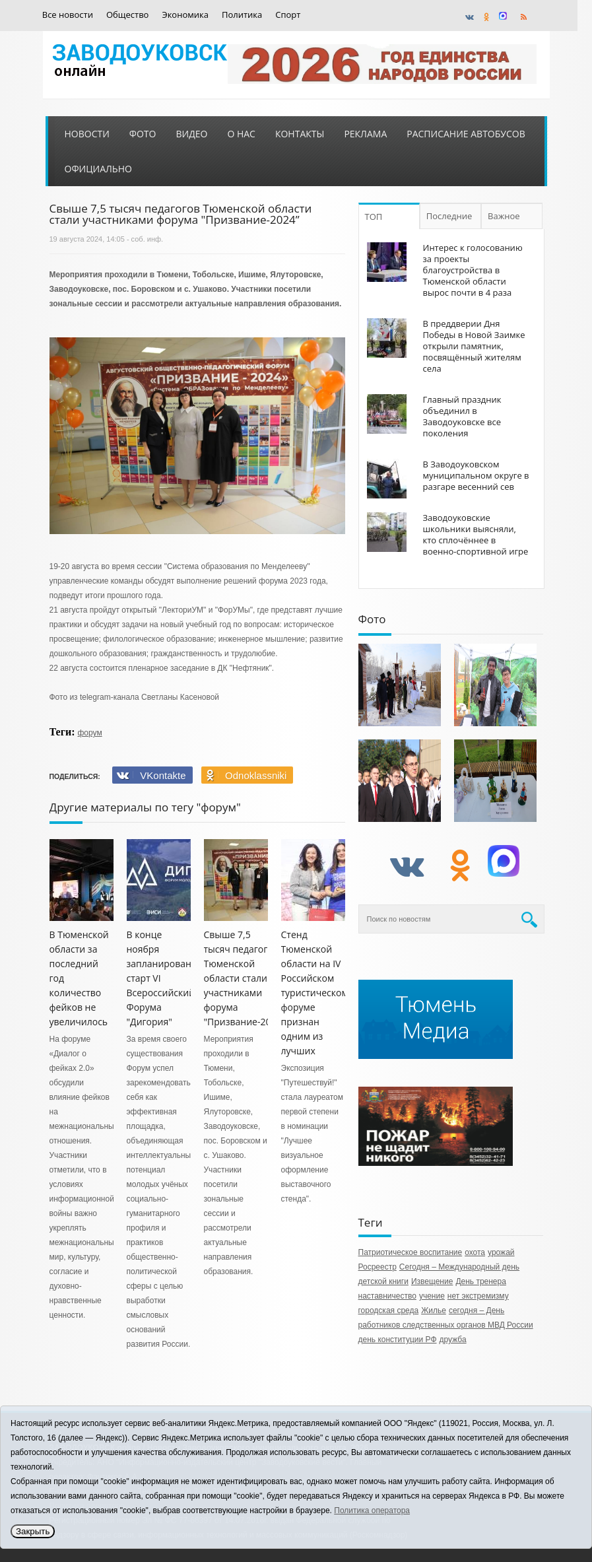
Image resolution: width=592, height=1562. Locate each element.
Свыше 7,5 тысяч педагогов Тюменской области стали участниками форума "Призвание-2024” (244, 978)
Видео (191, 133)
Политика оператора (372, 1510)
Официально (98, 168)
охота (475, 1252)
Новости (87, 133)
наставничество (387, 1296)
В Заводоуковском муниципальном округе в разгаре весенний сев (476, 475)
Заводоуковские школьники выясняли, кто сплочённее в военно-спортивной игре (476, 540)
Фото (142, 133)
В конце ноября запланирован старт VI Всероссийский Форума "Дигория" (161, 978)
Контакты (299, 133)
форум (89, 732)
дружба (453, 1339)
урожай (501, 1252)
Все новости (67, 15)
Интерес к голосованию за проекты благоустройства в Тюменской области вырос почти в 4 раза (473, 270)
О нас (241, 133)
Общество (127, 15)
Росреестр (377, 1267)
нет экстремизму (478, 1296)
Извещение (432, 1281)
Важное (504, 216)
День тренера (480, 1281)
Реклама (365, 133)
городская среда (388, 1310)
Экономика (185, 15)
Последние (449, 216)
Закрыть (32, 1531)
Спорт (287, 15)
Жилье (433, 1310)
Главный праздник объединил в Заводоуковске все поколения (462, 416)
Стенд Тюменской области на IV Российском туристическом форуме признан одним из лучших (314, 992)
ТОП (374, 216)
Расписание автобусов (466, 133)
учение (432, 1296)
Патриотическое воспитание (410, 1252)
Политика (242, 15)
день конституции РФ (397, 1339)
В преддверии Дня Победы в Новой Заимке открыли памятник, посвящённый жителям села (474, 346)
